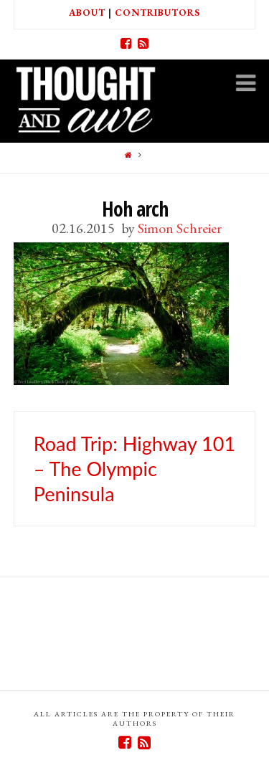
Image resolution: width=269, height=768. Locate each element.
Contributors (157, 12)
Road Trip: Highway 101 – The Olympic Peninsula (134, 469)
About (87, 12)
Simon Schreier (180, 228)
